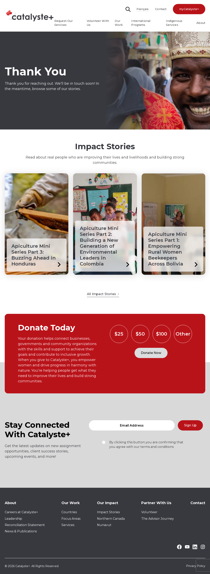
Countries (69, 512)
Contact (161, 9)
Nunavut (104, 525)
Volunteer (149, 512)
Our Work (70, 503)
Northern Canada (111, 519)
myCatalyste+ (189, 9)
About (200, 23)
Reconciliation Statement (25, 525)
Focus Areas (70, 519)
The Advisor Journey (157, 519)
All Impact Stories (103, 294)
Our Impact (107, 503)
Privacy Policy (195, 566)
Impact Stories (108, 512)
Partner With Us (156, 503)
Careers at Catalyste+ (21, 512)
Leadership (13, 519)
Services (67, 525)
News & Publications (21, 531)
